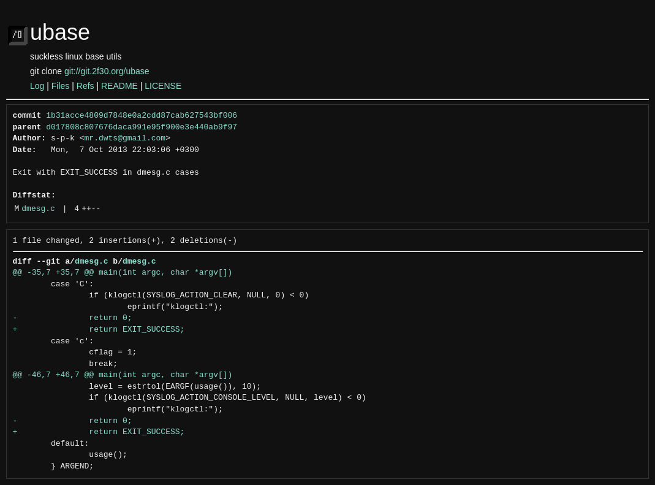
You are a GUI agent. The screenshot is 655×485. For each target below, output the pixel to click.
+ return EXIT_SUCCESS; (99, 329)
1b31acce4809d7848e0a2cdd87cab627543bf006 (141, 115)
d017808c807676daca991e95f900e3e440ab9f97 (141, 127)
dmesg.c (38, 209)
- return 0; (72, 318)
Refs (85, 86)
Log (37, 86)
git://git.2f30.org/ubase (107, 71)
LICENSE (163, 86)
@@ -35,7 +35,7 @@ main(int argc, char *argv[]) (123, 272)
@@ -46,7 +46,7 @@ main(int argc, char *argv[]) (123, 375)
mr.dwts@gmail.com (125, 138)
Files (60, 86)
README (119, 86)
